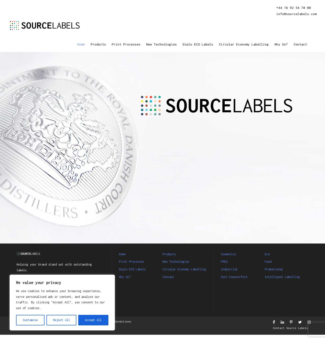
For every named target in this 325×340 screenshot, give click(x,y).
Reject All (61, 320)
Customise (30, 320)
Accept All (93, 320)
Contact (299, 44)
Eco (268, 254)
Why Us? (278, 44)
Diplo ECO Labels (186, 44)
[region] (62, 299)
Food (269, 261)
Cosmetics (230, 254)
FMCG (225, 261)
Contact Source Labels (291, 333)
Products (76, 44)
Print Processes (107, 44)
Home (58, 44)
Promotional (276, 269)
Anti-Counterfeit (237, 277)
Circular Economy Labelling (237, 44)
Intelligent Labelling (286, 277)
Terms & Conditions (128, 326)
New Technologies (146, 44)
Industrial (231, 269)
